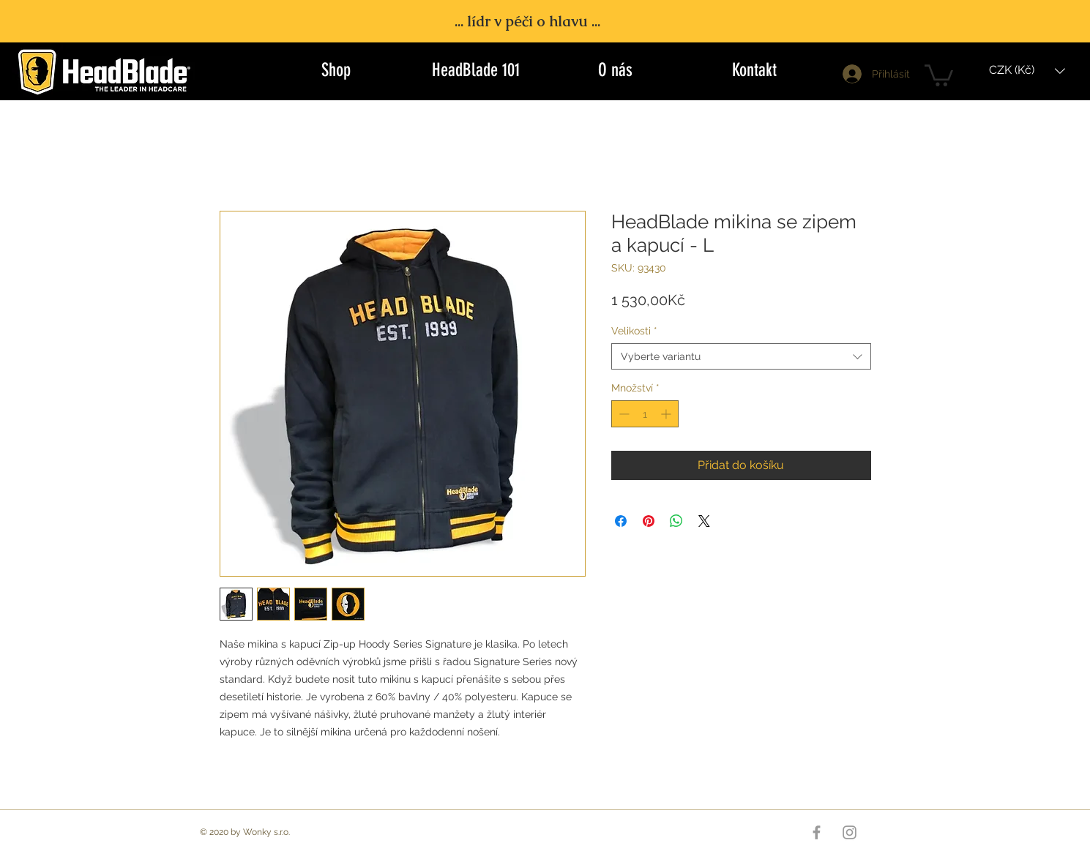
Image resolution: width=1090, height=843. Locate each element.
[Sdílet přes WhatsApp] (676, 521)
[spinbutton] (645, 414)
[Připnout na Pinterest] (648, 521)
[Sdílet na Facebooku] (621, 521)
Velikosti (634, 331)
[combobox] (741, 356)
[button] (939, 74)
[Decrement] (622, 414)
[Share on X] (704, 521)
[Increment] (667, 414)
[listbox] (1027, 70)
